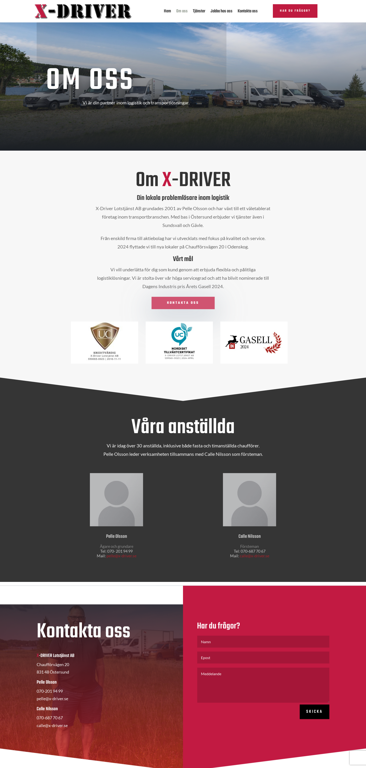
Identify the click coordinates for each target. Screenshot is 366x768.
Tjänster (199, 11)
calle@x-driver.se (253, 550)
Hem (167, 11)
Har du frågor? (295, 10)
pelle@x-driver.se (120, 550)
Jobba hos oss (221, 11)
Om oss (182, 11)
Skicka (314, 722)
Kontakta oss (248, 11)
